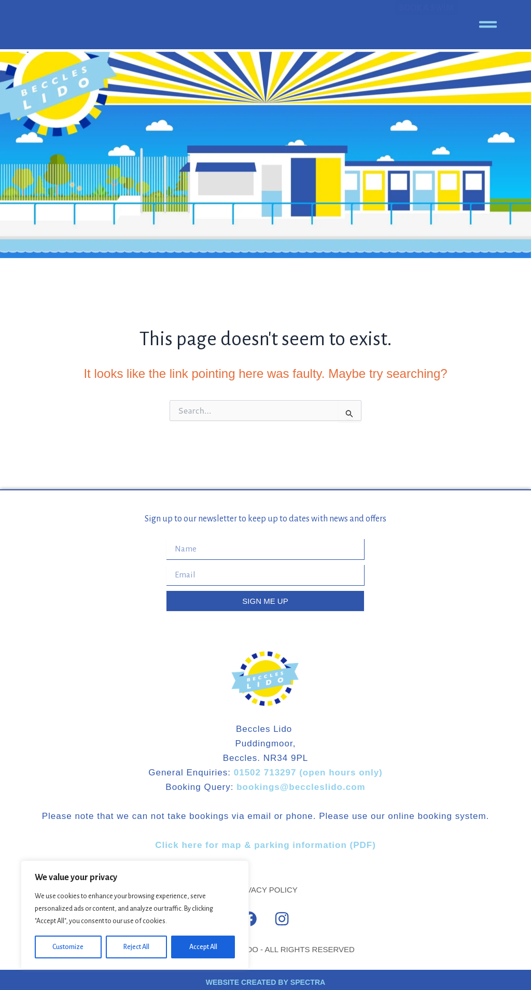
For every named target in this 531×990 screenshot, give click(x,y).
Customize (67, 947)
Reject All (136, 947)
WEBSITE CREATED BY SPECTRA (265, 977)
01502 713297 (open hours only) (308, 772)
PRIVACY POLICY (265, 889)
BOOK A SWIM (426, 25)
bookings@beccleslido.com (300, 787)
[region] (135, 914)
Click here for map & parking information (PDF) (265, 845)
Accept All (203, 947)
